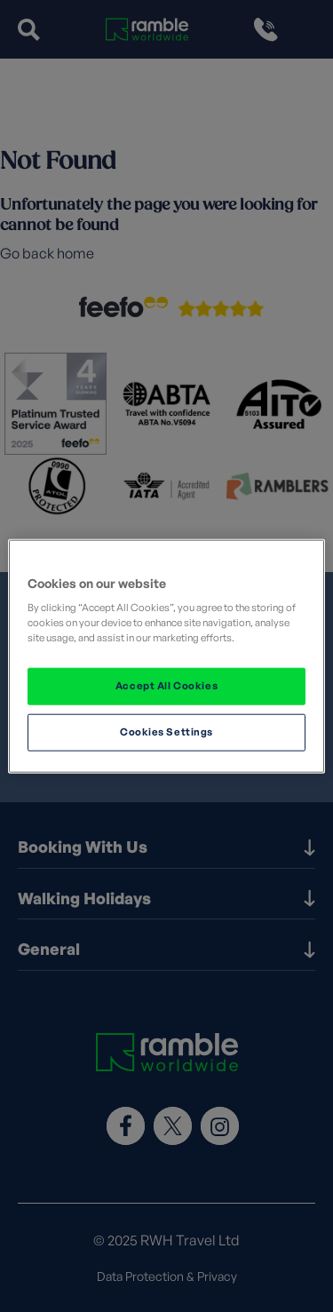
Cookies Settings (166, 732)
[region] (166, 656)
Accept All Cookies (166, 686)
